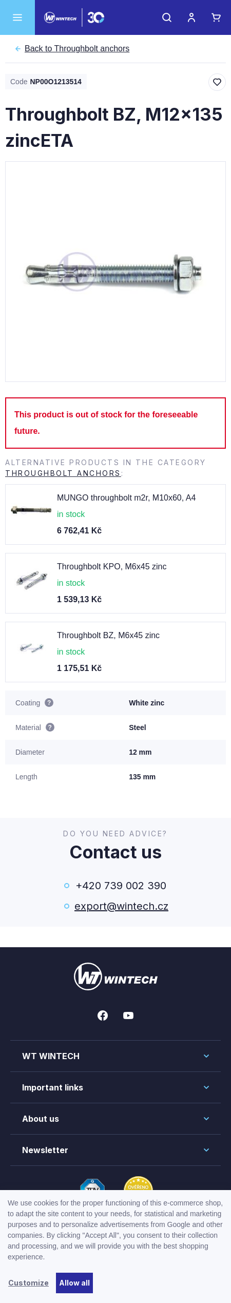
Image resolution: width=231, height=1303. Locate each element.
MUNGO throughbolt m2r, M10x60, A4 (126, 497)
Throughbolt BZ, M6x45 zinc (108, 635)
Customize (28, 1282)
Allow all (74, 1282)
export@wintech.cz (120, 906)
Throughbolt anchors (77, 49)
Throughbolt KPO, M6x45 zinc (111, 566)
